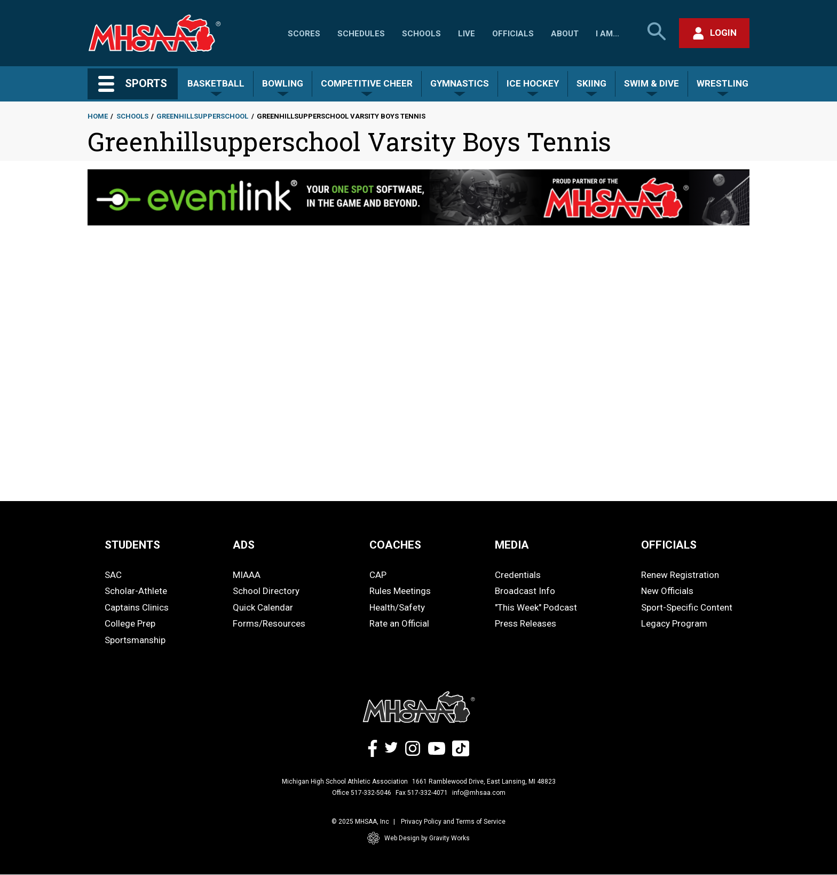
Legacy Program (674, 623)
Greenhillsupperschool (202, 116)
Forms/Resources (269, 623)
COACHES (395, 544)
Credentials (518, 574)
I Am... (607, 33)
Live (466, 33)
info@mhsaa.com (479, 792)
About (565, 33)
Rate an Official (399, 623)
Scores (304, 33)
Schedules (361, 33)
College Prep (130, 623)
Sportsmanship (135, 640)
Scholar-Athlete (136, 590)
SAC (113, 574)
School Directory (266, 590)
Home (98, 116)
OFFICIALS (669, 544)
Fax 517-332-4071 (422, 792)
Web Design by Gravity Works (418, 838)
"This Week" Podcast (536, 607)
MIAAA (246, 574)
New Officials (667, 590)
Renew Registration (680, 574)
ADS (244, 544)
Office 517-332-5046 (361, 792)
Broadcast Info (525, 590)
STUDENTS (132, 544)
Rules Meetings (400, 590)
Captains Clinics (137, 607)
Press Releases (525, 623)
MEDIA (512, 544)
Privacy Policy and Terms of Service (453, 821)
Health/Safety (397, 607)
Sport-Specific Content (686, 607)
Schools (421, 33)
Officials (513, 33)
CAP (377, 574)
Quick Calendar (263, 607)
